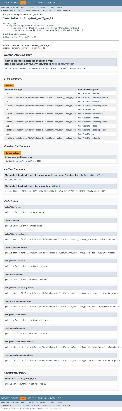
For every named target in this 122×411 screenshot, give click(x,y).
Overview (5, 3)
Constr (27, 11)
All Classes (56, 7)
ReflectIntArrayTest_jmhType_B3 (19, 37)
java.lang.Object (10, 23)
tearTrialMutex (86, 134)
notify (58, 191)
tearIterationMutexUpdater (92, 130)
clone (8, 191)
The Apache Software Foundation (33, 408)
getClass (37, 191)
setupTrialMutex (86, 110)
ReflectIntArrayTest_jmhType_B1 (28, 48)
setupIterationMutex (88, 101)
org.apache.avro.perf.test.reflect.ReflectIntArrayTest (30, 26)
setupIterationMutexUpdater (92, 106)
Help (59, 3)
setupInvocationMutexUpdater (93, 97)
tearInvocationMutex (88, 118)
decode (8, 180)
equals (16, 191)
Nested (13, 11)
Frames (32, 7)
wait (90, 191)
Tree (34, 3)
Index (52, 3)
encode (17, 180)
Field (19, 11)
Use (29, 3)
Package (14, 3)
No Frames (41, 7)
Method (35, 11)
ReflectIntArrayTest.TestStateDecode (24, 68)
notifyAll (69, 191)
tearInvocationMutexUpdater (92, 122)
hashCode (48, 191)
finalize (26, 191)
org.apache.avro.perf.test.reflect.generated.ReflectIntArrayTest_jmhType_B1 (46, 28)
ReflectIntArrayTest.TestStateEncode (65, 68)
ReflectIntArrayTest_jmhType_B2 (59, 97)
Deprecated (43, 3)
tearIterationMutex (88, 126)
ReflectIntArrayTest (62, 64)
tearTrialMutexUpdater (89, 138)
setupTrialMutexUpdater (90, 114)
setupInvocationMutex (89, 93)
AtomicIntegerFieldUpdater (27, 97)
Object (56, 186)
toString (80, 191)
